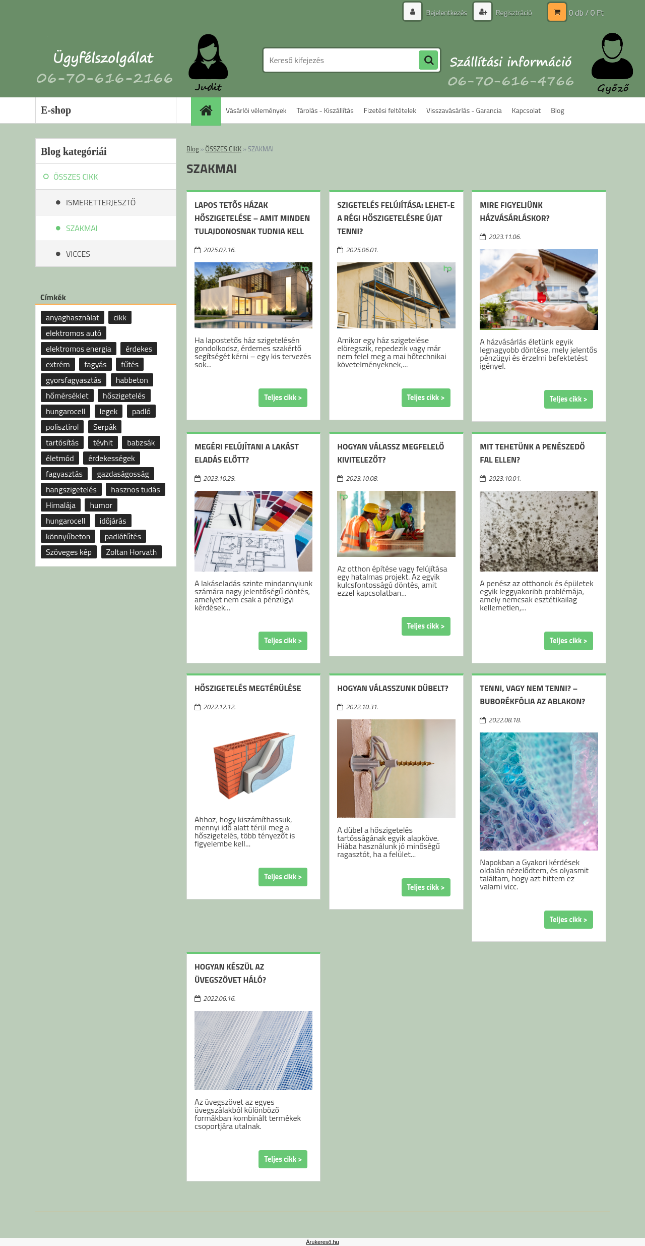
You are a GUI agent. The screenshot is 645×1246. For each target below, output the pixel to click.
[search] (428, 60)
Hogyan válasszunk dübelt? (392, 688)
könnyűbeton (68, 536)
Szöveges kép (69, 552)
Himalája (61, 505)
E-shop (56, 110)
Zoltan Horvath (131, 552)
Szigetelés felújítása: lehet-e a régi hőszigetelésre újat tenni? (396, 218)
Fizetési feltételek (390, 110)
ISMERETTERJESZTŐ (101, 202)
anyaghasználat (72, 317)
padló (141, 411)
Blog (557, 110)
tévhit (103, 442)
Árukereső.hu (322, 1242)
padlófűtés (123, 536)
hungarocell (65, 411)
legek (109, 411)
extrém (58, 364)
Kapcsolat (526, 110)
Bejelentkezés (446, 12)
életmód (60, 458)
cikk (119, 317)
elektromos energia (78, 349)
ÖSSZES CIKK (223, 149)
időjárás (113, 521)
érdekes (138, 349)
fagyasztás (64, 474)
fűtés (130, 364)
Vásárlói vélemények (256, 110)
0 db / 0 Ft (586, 13)
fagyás (95, 364)
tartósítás (62, 442)
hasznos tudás (135, 489)
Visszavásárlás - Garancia (464, 110)
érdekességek (111, 458)
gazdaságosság (123, 474)
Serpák (104, 427)
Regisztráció (513, 12)
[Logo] (104, 60)
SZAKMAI (82, 228)
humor (101, 505)
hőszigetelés (124, 395)
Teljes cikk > (283, 397)
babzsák (141, 442)
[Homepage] (209, 110)
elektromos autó (73, 333)
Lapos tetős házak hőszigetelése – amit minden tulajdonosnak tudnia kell (252, 218)
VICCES (78, 254)
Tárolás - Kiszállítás (325, 110)
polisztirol (62, 427)
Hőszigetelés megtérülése (248, 688)
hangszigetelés (71, 489)
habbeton (132, 380)
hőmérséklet (67, 395)
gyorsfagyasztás (73, 380)
